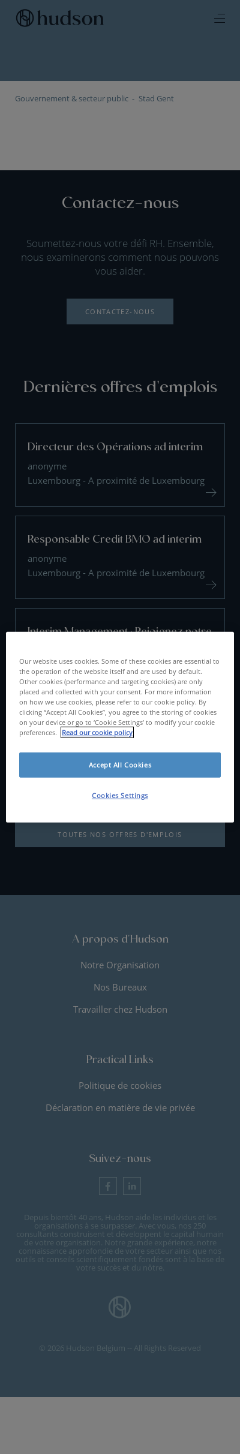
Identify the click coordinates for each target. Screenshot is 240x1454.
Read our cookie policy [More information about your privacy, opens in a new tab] (97, 732)
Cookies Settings (120, 795)
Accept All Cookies (120, 764)
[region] (120, 726)
